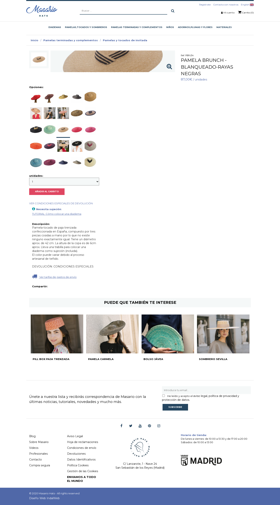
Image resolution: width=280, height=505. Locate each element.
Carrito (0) (246, 12)
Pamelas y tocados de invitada (125, 40)
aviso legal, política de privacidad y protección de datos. (200, 398)
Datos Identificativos (81, 459)
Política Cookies (77, 465)
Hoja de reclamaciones (82, 442)
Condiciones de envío (81, 448)
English (247, 4)
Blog (32, 436)
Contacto (35, 459)
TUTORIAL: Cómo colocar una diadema (56, 213)
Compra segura (39, 465)
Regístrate (205, 4)
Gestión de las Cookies (82, 471)
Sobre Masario (38, 442)
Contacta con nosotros (225, 4)
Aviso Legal (75, 436)
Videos (33, 448)
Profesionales (38, 453)
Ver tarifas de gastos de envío (54, 276)
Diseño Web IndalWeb (44, 498)
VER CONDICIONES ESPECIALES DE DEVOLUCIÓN (61, 203)
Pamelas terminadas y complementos (70, 40)
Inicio (34, 40)
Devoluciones (76, 453)
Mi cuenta (228, 12)
